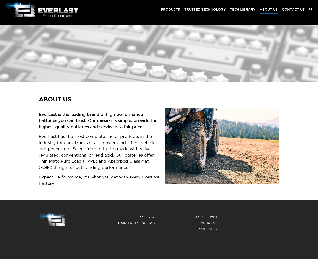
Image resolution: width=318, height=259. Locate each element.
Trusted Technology (205, 9)
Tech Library (242, 9)
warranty (208, 229)
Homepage (147, 216)
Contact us (293, 9)
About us (269, 9)
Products (170, 9)
